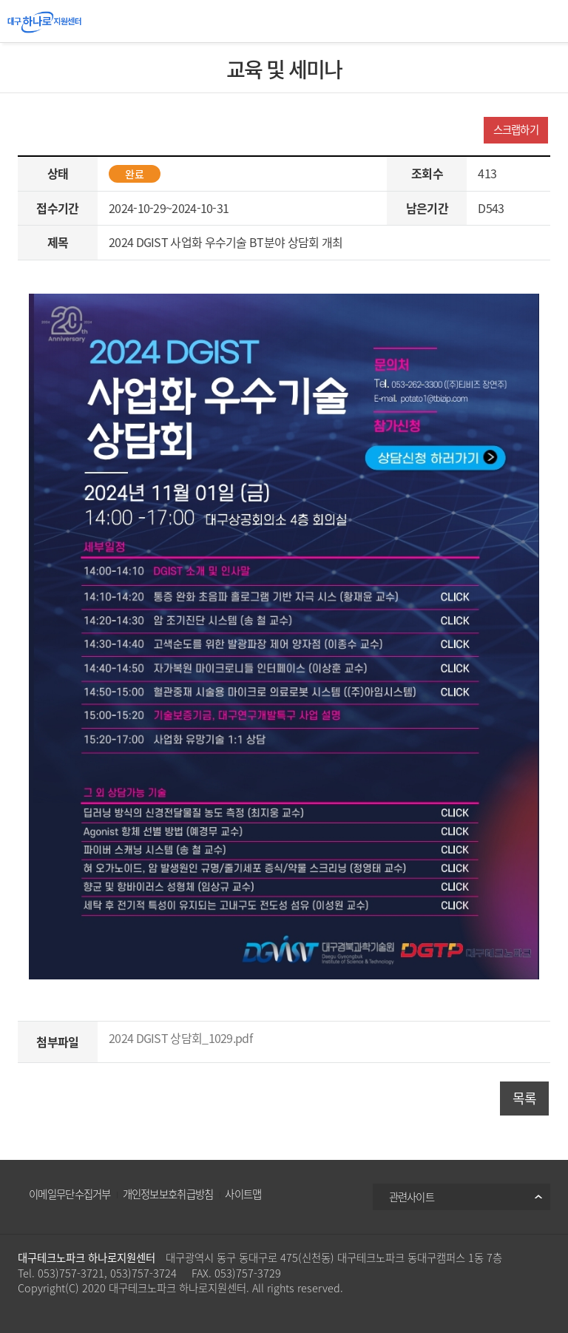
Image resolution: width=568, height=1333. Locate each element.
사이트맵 (243, 1194)
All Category (546, 22)
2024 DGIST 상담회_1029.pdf (180, 1038)
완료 (134, 173)
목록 (525, 1098)
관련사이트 (412, 1197)
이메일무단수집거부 (70, 1194)
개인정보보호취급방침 (168, 1194)
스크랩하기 (516, 129)
